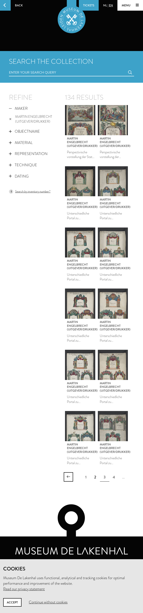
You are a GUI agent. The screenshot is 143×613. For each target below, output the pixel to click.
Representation (28, 153)
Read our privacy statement (24, 589)
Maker (18, 108)
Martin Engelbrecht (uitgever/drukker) (30, 119)
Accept (12, 602)
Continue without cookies (48, 602)
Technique (23, 165)
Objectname (24, 131)
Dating (19, 176)
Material (21, 142)
